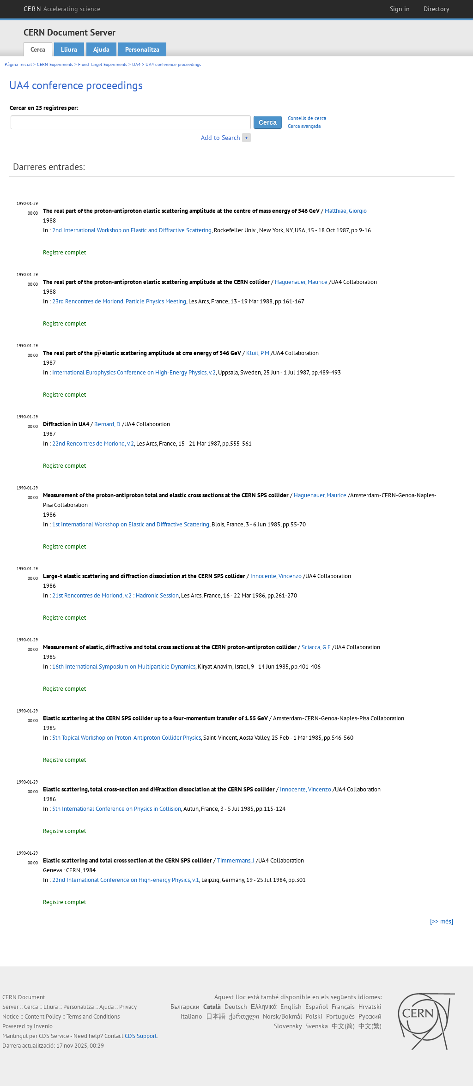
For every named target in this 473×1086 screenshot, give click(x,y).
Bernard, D (107, 424)
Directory (436, 9)
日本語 (215, 1016)
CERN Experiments (55, 64)
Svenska (316, 1026)
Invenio (43, 1026)
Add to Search (220, 137)
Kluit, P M (257, 353)
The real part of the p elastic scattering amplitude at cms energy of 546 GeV (142, 353)
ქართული (244, 1016)
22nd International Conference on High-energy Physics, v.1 (125, 880)
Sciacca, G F (316, 647)
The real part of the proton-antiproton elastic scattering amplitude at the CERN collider (156, 282)
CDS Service (54, 1036)
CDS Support (141, 1036)
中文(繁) (370, 1026)
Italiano (191, 1016)
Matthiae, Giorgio (346, 211)
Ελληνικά (264, 1006)
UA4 (136, 64)
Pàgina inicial (18, 64)
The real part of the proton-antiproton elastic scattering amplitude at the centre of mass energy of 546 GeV (181, 211)
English (291, 1006)
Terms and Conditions (93, 1016)
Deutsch (235, 1006)
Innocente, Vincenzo (276, 576)
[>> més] (441, 921)
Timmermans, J (236, 860)
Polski (314, 1016)
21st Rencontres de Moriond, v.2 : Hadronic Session (115, 595)
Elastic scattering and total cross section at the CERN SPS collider (127, 860)
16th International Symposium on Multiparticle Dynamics (123, 666)
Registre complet (64, 252)
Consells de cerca (307, 118)
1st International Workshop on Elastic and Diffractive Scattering (130, 524)
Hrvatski (370, 1006)
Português (340, 1016)
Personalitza (142, 49)
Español (316, 1006)
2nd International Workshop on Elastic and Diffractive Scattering (132, 230)
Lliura (69, 49)
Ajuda (101, 49)
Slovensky (288, 1026)
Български (185, 1006)
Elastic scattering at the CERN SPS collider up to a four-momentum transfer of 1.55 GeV (155, 718)
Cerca (37, 49)
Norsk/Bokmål (282, 1016)
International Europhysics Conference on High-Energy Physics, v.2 (134, 372)
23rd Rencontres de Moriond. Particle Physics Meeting (119, 301)
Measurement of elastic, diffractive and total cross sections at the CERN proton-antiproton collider (170, 647)
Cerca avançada (304, 126)
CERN (62, 9)
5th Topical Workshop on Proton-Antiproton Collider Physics (126, 738)
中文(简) (343, 1026)
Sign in (400, 9)
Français (343, 1006)
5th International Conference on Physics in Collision (116, 809)
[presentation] (99, 353)
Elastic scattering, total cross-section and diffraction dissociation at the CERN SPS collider (159, 789)
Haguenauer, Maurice (301, 282)
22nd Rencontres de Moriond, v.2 (93, 443)
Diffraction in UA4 (66, 424)
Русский (370, 1016)
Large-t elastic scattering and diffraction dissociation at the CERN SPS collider (144, 576)
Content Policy (42, 1016)
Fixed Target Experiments (102, 64)
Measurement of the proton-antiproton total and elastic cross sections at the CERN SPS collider (166, 495)
